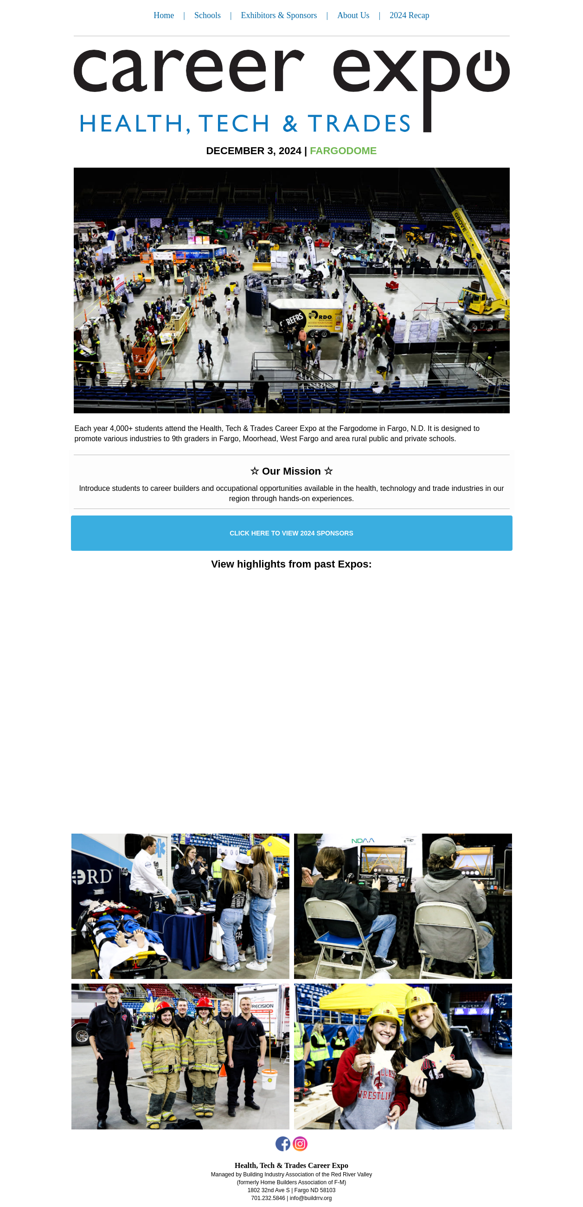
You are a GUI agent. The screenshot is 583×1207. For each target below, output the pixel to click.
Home (164, 15)
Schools (207, 15)
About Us (353, 15)
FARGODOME (343, 151)
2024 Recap (409, 15)
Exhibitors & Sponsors (279, 15)
